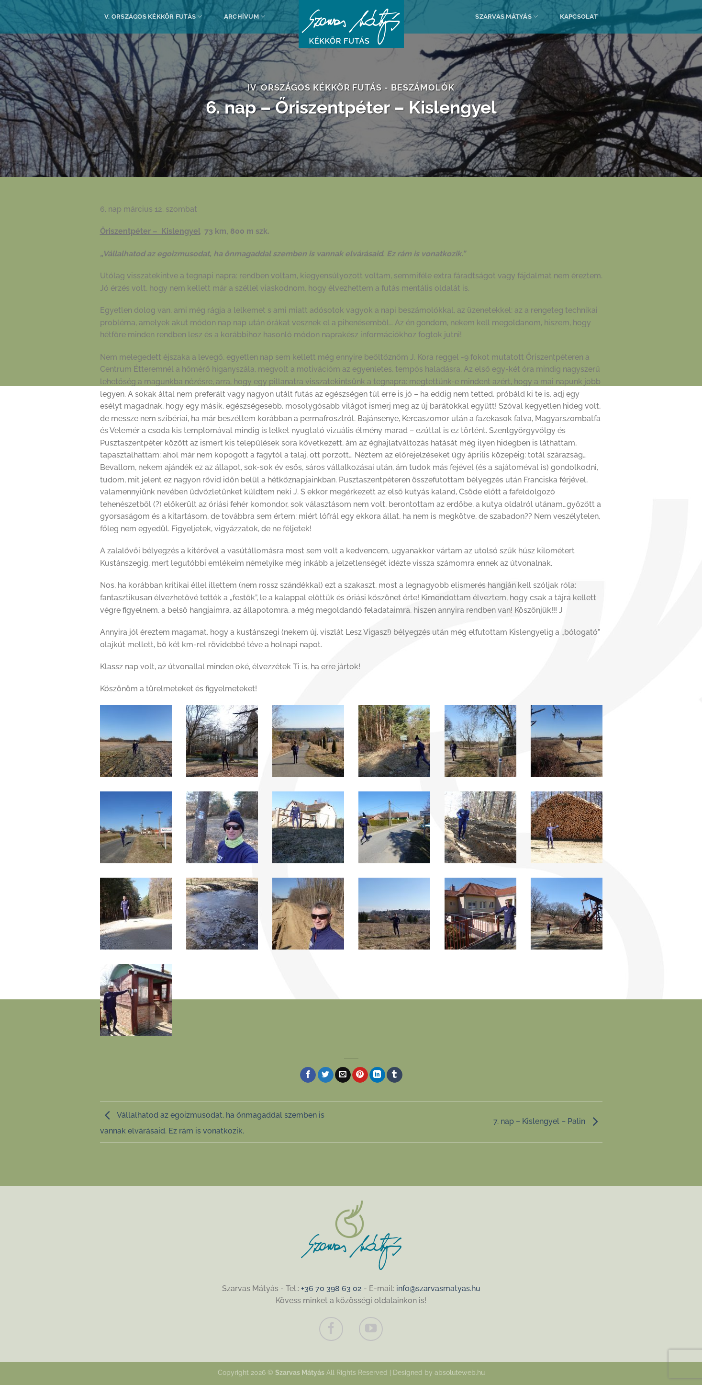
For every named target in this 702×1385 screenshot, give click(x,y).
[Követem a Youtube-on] (371, 1329)
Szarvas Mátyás (506, 16)
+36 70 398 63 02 (331, 1288)
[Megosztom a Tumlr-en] (394, 1075)
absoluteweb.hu (460, 1372)
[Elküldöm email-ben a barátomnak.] (343, 1075)
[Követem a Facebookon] (331, 1329)
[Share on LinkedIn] (377, 1075)
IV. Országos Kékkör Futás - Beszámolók (351, 87)
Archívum (245, 16)
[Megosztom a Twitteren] (326, 1075)
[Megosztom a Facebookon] (308, 1075)
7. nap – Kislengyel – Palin (547, 1121)
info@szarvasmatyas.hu (438, 1288)
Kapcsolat (579, 16)
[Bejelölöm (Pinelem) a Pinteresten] (360, 1075)
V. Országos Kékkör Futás (153, 16)
